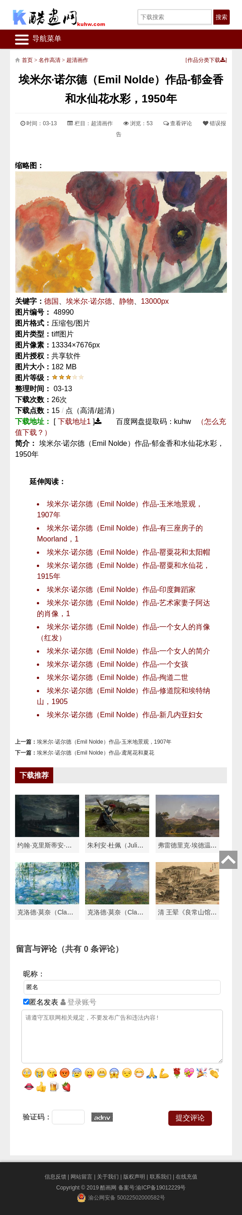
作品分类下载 (206, 60)
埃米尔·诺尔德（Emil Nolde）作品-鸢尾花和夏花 (95, 753)
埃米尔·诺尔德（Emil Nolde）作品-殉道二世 (117, 677)
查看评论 (177, 123)
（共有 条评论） (90, 949)
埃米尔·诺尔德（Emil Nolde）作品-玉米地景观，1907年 (104, 742)
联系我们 (160, 1177)
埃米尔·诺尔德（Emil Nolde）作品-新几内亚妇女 (125, 715)
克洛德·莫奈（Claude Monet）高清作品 (73, 912)
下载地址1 (74, 421)
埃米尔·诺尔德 (88, 301)
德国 (51, 301)
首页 (27, 60)
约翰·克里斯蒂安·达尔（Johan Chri (66, 845)
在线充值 (186, 1177)
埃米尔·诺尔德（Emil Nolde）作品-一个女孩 (117, 664)
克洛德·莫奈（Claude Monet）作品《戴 (143, 912)
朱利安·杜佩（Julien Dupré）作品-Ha (139, 845)
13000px (155, 301)
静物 (126, 301)
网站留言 (81, 1177)
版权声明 (134, 1177)
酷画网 (109, 1187)
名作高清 (49, 60)
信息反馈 (55, 1177)
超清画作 (77, 60)
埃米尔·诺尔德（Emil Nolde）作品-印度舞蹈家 (121, 589)
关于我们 (108, 1177)
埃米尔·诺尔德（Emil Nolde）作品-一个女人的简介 (128, 651)
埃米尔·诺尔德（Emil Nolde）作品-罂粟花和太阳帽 (128, 552)
